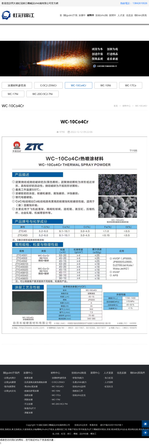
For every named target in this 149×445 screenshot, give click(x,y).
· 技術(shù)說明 (79, 386)
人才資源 (108, 372)
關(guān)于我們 (11, 372)
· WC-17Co (56, 395)
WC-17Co (130, 85)
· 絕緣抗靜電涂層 (31, 390)
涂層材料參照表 (17, 85)
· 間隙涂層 (28, 399)
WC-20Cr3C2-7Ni (42, 94)
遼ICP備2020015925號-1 (111, 425)
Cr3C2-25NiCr (48, 85)
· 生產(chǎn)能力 (79, 382)
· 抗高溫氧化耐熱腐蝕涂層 (35, 382)
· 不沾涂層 (28, 403)
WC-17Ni (13, 94)
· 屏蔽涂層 (28, 412)
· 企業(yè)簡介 (9, 377)
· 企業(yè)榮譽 (9, 382)
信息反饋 (121, 372)
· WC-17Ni (55, 399)
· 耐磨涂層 (28, 377)
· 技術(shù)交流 (79, 395)
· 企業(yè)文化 (9, 390)
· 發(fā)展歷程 (9, 386)
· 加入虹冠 (108, 377)
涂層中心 (28, 372)
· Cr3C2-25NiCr (58, 382)
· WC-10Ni (55, 390)
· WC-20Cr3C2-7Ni (59, 403)
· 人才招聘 (108, 382)
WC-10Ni (105, 85)
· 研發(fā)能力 (78, 377)
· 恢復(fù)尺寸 (29, 408)
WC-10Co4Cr (78, 85)
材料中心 (127, 105)
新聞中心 (95, 372)
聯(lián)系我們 (137, 372)
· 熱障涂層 (28, 395)
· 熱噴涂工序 (77, 390)
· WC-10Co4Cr (57, 386)
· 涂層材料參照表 (58, 377)
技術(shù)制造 (79, 372)
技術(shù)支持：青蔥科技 (85, 425)
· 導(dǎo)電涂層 (30, 386)
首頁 (116, 105)
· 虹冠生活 (108, 386)
